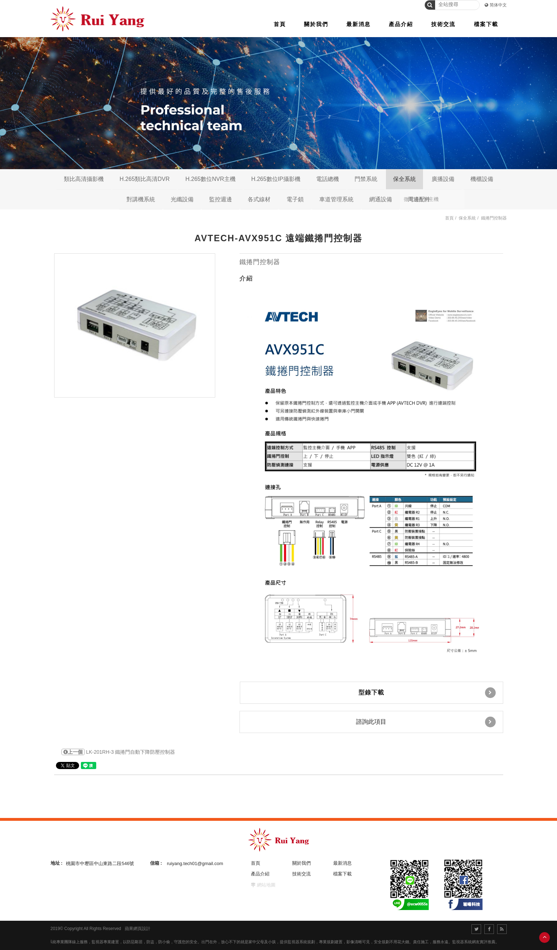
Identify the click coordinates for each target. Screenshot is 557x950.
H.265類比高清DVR (145, 179)
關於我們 (301, 863)
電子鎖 (295, 199)
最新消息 (342, 863)
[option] (135, 325)
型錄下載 (427, 692)
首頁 (449, 218)
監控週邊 (220, 199)
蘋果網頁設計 (137, 928)
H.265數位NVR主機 (210, 179)
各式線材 (259, 199)
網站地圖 (266, 885)
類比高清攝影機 (84, 179)
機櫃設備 (481, 179)
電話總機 (327, 179)
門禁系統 (366, 179)
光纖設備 (182, 199)
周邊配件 (419, 199)
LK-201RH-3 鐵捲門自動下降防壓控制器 (118, 752)
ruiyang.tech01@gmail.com (195, 863)
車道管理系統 (336, 199)
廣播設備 (443, 179)
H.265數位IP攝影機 (275, 179)
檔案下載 (342, 873)
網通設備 (380, 199)
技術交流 (301, 873)
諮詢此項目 (426, 722)
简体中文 (498, 4)
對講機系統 (141, 199)
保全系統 (404, 179)
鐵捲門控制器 (494, 218)
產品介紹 (260, 873)
